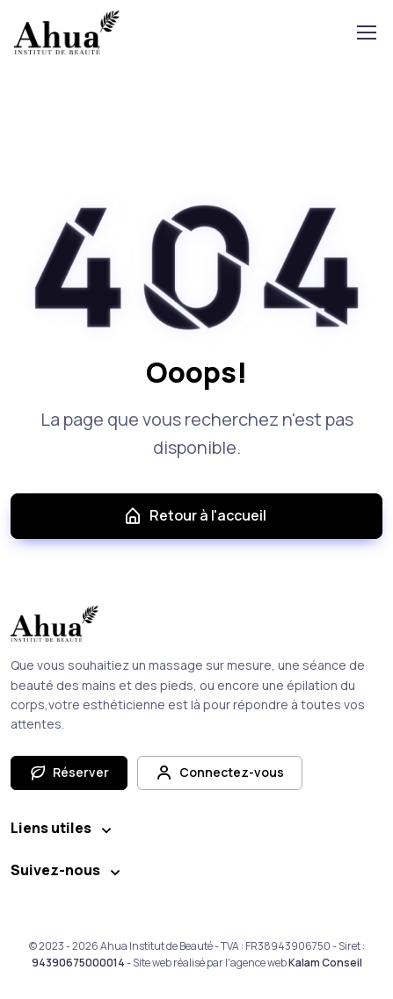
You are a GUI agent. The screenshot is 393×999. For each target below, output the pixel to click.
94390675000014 (78, 962)
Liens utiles (51, 827)
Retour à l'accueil (194, 516)
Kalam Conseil (325, 962)
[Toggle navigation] (366, 32)
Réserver (69, 772)
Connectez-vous (220, 772)
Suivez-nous (55, 870)
